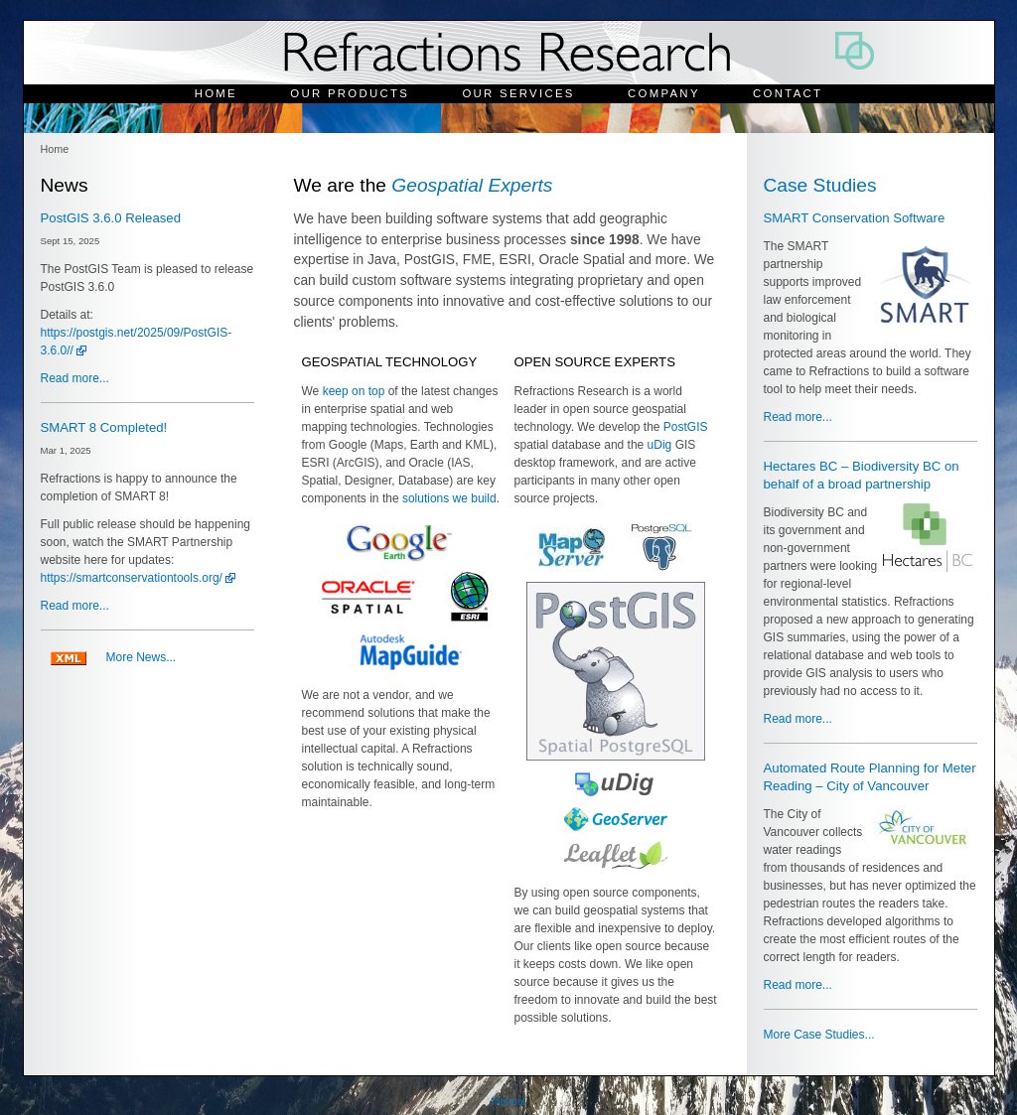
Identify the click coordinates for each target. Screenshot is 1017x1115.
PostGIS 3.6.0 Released (111, 217)
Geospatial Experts (471, 185)
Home (216, 93)
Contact (787, 93)
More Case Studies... (819, 1035)
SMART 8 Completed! (104, 427)
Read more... (75, 378)
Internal (508, 1101)
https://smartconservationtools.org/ (131, 578)
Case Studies (820, 185)
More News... (141, 657)
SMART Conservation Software (854, 217)
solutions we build (449, 498)
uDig (660, 445)
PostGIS (685, 427)
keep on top (354, 391)
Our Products (349, 93)
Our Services (518, 93)
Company (664, 93)
